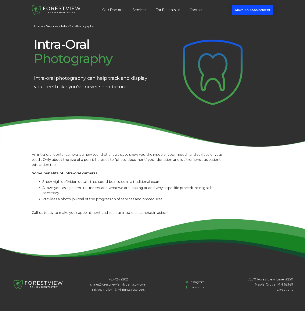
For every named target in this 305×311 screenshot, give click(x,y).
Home (38, 26)
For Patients (168, 10)
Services (139, 10)
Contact (196, 10)
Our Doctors (112, 10)
